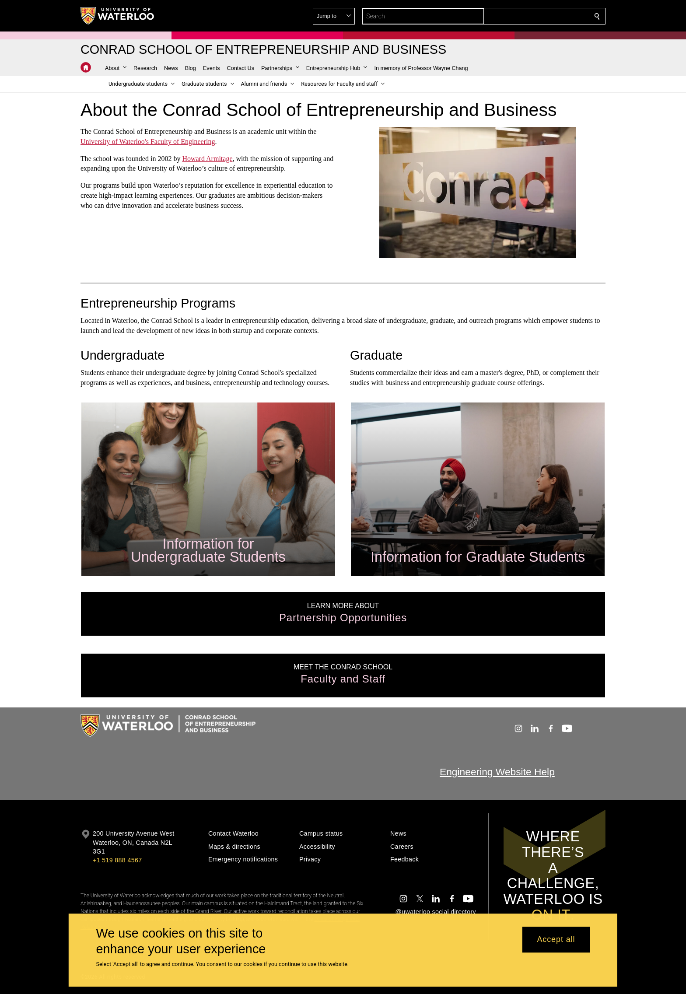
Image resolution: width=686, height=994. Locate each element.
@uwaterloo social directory (436, 911)
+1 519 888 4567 (117, 860)
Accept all (556, 939)
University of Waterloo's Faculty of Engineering (147, 141)
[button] (533, 16)
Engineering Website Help (497, 771)
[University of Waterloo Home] (117, 15)
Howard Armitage (207, 158)
